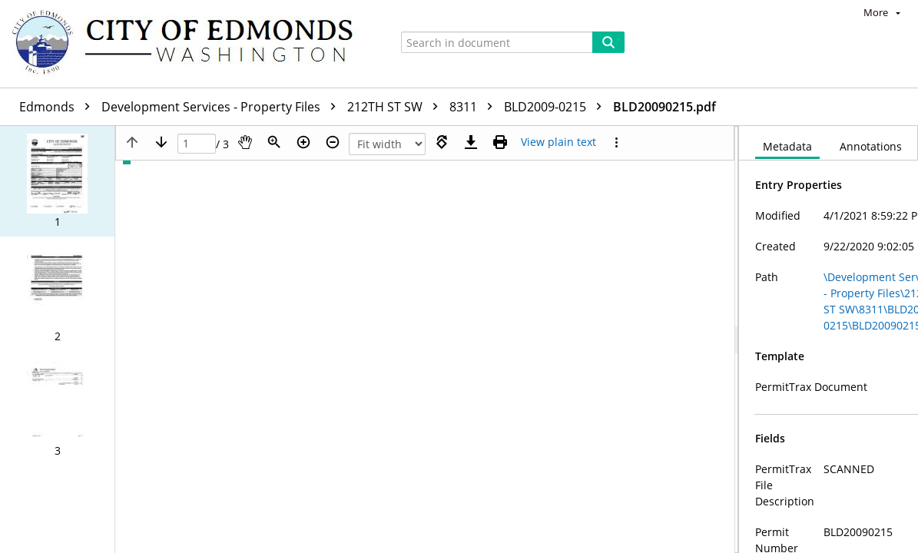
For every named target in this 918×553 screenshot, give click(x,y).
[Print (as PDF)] (500, 142)
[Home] (190, 44)
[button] (57, 181)
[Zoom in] (303, 142)
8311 (474, 106)
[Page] (196, 144)
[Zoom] (274, 142)
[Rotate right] (442, 142)
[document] (828, 339)
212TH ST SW (396, 106)
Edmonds (58, 106)
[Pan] (245, 142)
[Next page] (161, 142)
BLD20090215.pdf (664, 106)
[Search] (608, 42)
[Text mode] (558, 142)
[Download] (471, 142)
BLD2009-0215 (556, 106)
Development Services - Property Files (222, 106)
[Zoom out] (333, 142)
